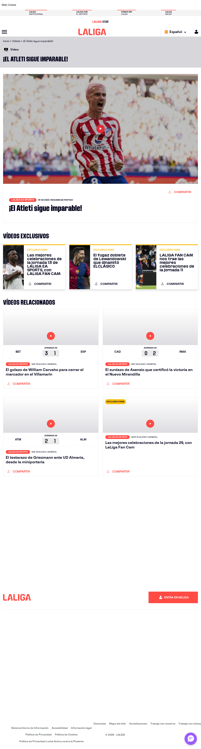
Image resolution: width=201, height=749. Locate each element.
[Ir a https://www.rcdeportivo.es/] (132, 5)
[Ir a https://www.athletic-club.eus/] (22, 5)
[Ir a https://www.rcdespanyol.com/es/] (141, 5)
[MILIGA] (195, 32)
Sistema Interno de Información (29, 728)
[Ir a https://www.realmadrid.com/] (160, 5)
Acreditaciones (138, 723)
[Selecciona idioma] (176, 32)
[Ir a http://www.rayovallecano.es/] (123, 5)
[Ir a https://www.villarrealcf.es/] (196, 5)
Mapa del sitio (117, 723)
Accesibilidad (60, 728)
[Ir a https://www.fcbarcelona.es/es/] (77, 5)
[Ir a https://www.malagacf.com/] (104, 5)
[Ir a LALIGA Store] (100, 22)
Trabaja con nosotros (162, 723)
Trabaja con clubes (190, 723)
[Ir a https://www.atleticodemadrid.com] (31, 5)
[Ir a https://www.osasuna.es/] (40, 5)
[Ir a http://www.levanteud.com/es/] (95, 5)
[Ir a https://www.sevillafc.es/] (178, 5)
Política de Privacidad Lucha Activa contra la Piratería (51, 741)
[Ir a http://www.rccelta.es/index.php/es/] (49, 5)
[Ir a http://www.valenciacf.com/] (187, 5)
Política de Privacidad (39, 734)
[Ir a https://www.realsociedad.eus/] (169, 5)
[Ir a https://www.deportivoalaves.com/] (59, 5)
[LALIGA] (92, 32)
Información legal (81, 728)
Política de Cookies (66, 734)
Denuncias (100, 723)
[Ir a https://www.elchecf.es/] (68, 5)
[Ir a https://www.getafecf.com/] (86, 5)
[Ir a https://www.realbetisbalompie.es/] (150, 5)
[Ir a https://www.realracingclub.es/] (114, 5)
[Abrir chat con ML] (191, 739)
